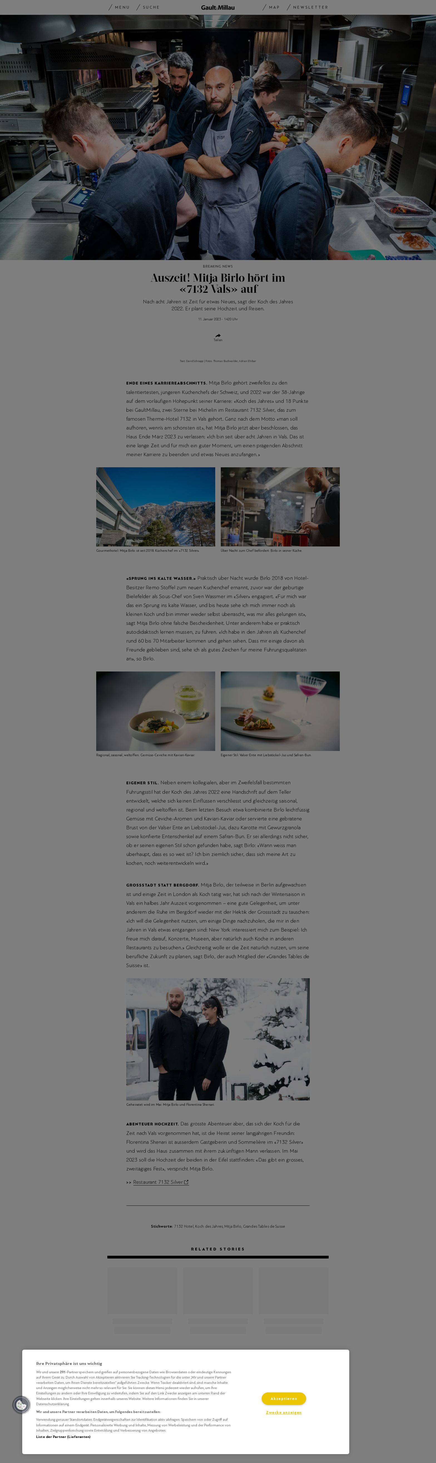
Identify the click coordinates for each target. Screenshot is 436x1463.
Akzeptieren (284, 1398)
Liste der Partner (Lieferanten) (63, 1437)
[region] (185, 1402)
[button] (21, 1405)
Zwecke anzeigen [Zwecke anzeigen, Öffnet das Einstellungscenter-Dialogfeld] (284, 1412)
